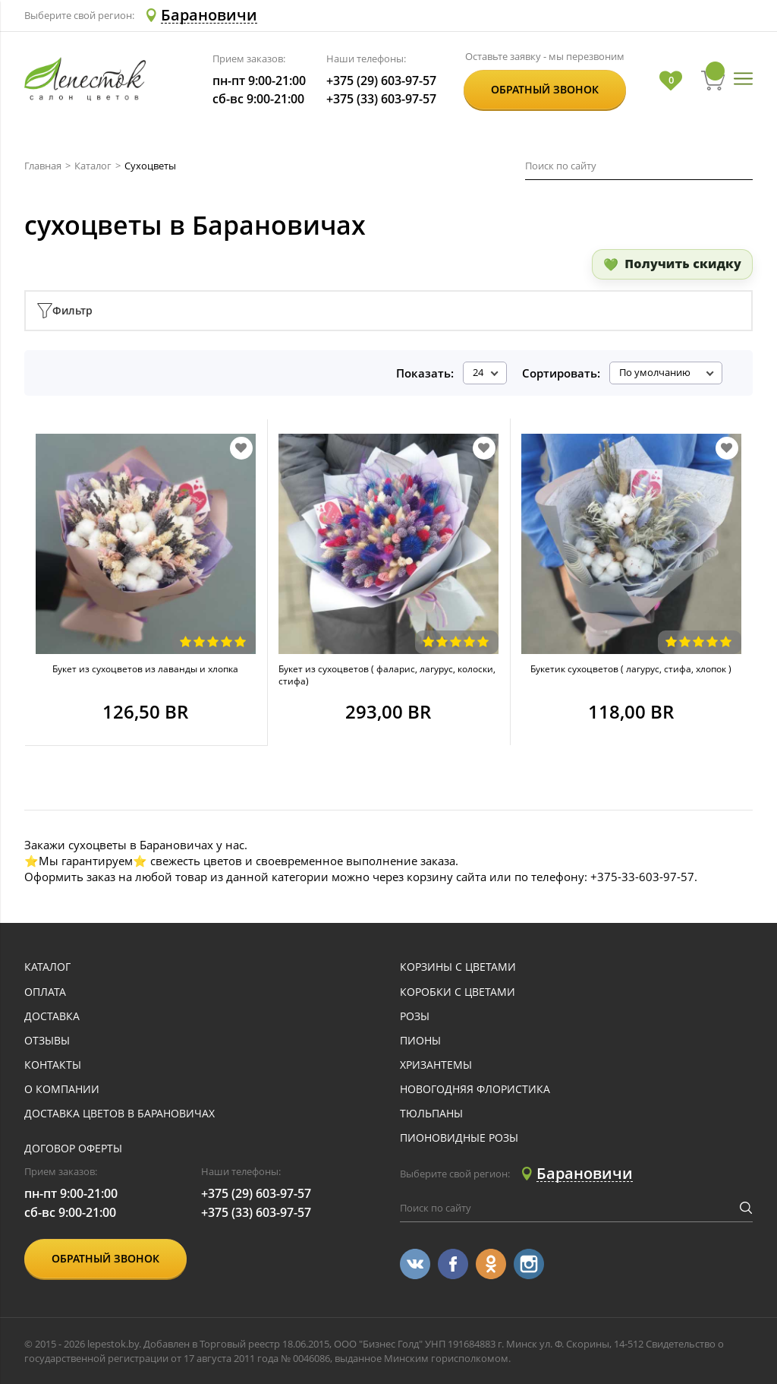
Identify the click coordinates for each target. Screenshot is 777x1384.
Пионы (420, 1041)
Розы (414, 1016)
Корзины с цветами (458, 967)
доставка (52, 1016)
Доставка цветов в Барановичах (119, 1114)
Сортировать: (561, 373)
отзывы (47, 1041)
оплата (45, 992)
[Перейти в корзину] (713, 80)
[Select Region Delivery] (199, 16)
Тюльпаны (431, 1114)
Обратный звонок (545, 89)
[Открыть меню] (743, 79)
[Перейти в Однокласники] (491, 1264)
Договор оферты (73, 1148)
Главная (42, 166)
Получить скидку (682, 263)
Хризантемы (436, 1065)
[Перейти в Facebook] (453, 1264)
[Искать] (745, 165)
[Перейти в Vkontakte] (415, 1264)
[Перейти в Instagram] (529, 1264)
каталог (47, 967)
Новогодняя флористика (475, 1089)
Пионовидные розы (459, 1138)
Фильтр (65, 310)
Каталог (93, 166)
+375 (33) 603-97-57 (381, 99)
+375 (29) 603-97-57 (381, 81)
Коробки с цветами (457, 992)
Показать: (425, 373)
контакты (52, 1065)
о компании (61, 1089)
